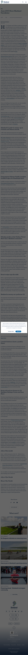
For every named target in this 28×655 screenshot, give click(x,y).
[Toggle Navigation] (26, 2)
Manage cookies (11, 331)
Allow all (18, 331)
